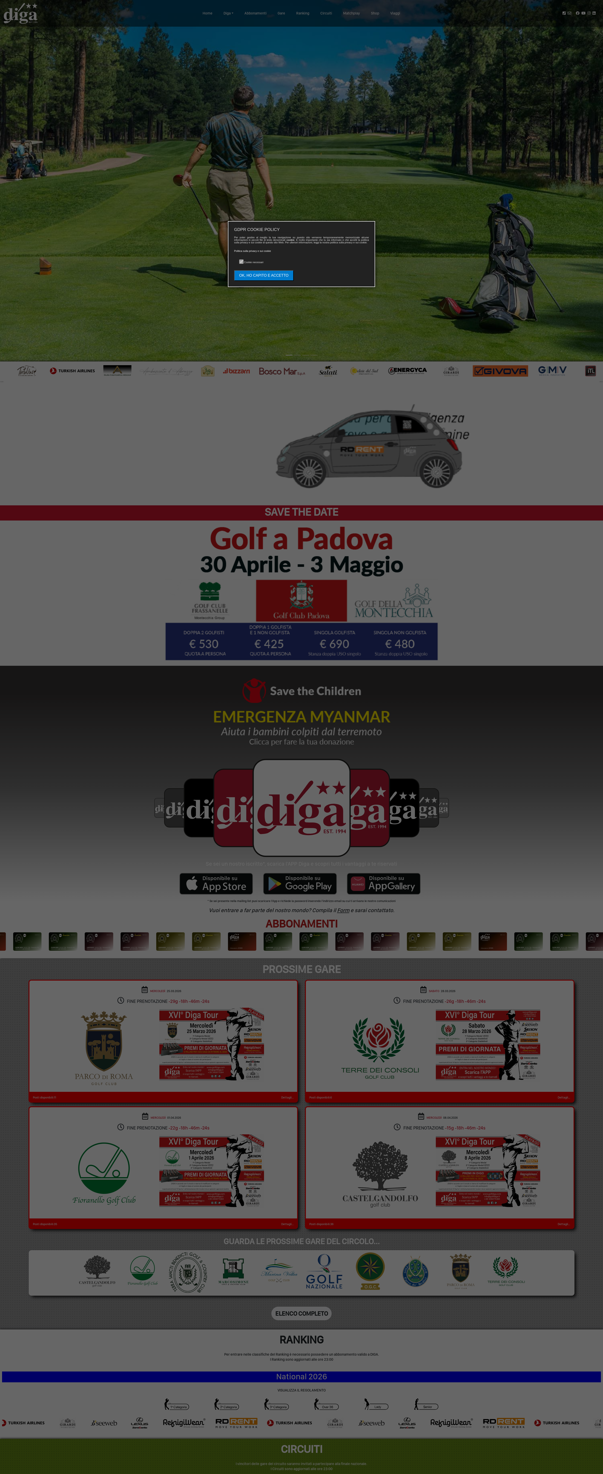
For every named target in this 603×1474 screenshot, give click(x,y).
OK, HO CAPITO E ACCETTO (264, 275)
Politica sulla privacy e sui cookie (252, 251)
